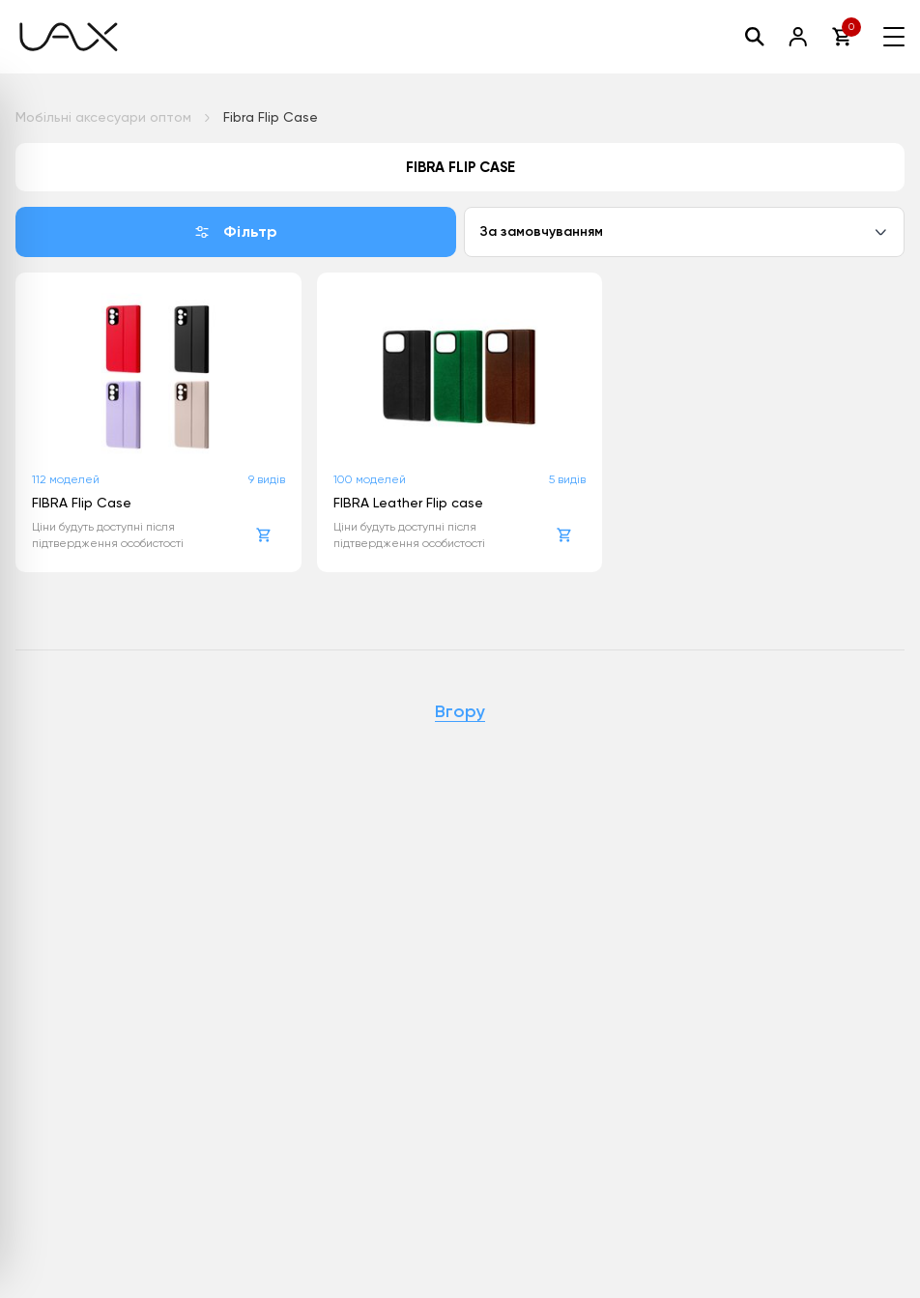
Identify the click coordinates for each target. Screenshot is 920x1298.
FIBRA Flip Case (81, 502)
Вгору (460, 712)
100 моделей (369, 479)
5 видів (567, 479)
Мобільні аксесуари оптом (103, 117)
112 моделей (66, 479)
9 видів (266, 479)
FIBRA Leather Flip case (408, 502)
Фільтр (235, 231)
